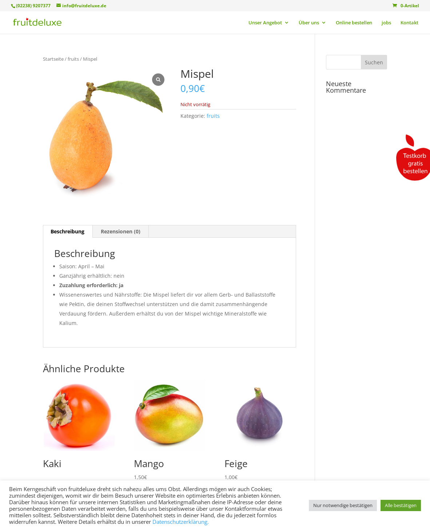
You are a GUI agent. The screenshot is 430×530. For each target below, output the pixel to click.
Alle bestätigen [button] (401, 505)
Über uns (309, 23)
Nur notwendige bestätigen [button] (343, 505)
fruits (73, 59)
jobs (386, 23)
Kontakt (409, 23)
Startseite (53, 59)
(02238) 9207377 (33, 6)
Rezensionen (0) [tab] (120, 231)
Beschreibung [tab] (67, 231)
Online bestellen (354, 23)
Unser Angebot (265, 23)
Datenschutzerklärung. (180, 521)
